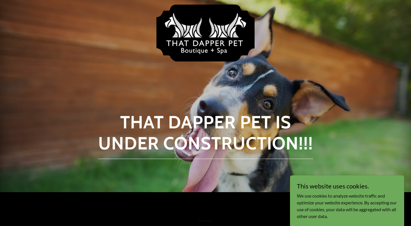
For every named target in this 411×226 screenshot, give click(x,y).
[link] (206, 9)
